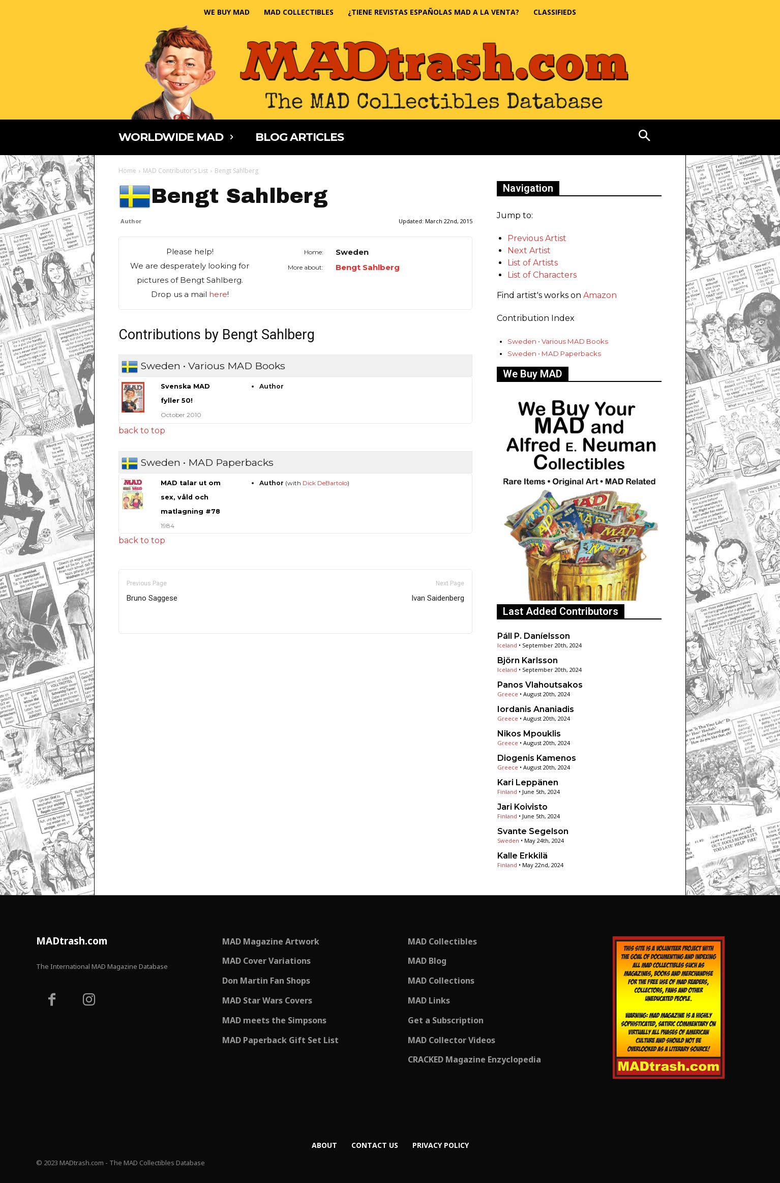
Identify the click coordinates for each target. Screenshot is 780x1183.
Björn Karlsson (527, 660)
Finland (507, 791)
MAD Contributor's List (175, 170)
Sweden (508, 840)
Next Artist (529, 250)
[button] (644, 137)
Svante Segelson (532, 831)
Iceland (507, 645)
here (218, 294)
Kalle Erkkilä (522, 856)
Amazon (600, 295)
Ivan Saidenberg (437, 598)
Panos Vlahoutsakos (540, 685)
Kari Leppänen (527, 782)
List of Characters (542, 275)
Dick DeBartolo (325, 483)
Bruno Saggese (152, 598)
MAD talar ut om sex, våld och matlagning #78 (191, 497)
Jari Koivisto (522, 807)
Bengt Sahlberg (368, 267)
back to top (141, 430)
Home (127, 170)
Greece (507, 694)
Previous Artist (536, 238)
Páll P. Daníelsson (533, 636)
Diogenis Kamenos (536, 758)
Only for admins (154, 651)
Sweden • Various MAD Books (557, 341)
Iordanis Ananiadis (535, 709)
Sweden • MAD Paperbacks (554, 353)
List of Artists (532, 263)
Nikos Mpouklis (529, 733)
